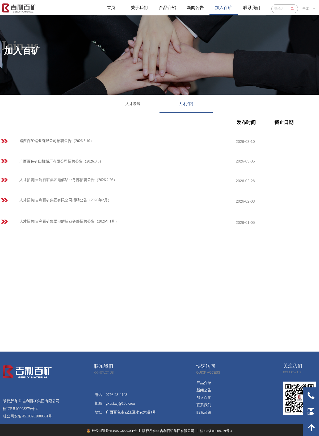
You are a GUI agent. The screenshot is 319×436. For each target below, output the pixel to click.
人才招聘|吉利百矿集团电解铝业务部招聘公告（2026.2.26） (68, 180)
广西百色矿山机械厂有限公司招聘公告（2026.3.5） (61, 161)
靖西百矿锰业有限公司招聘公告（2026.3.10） (56, 141)
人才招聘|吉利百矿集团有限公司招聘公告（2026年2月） (65, 200)
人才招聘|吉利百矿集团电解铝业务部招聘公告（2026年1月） (69, 221)
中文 (306, 8)
